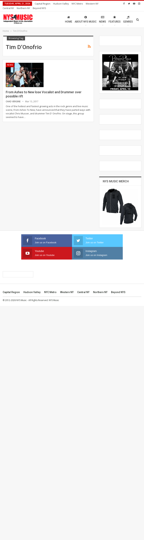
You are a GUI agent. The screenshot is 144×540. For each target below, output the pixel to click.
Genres (128, 15)
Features (114, 15)
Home (68, 15)
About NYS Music (85, 15)
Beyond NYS (118, 526)
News (102, 15)
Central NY (83, 526)
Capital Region (42, 3)
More (89, 3)
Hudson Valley (61, 3)
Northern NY (100, 526)
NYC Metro (77, 3)
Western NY (67, 526)
